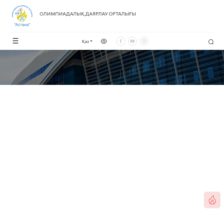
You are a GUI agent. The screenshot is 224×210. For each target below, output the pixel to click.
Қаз (85, 41)
